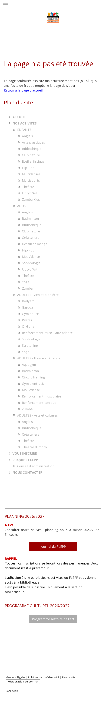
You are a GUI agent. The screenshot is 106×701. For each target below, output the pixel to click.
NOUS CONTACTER (27, 472)
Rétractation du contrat (23, 681)
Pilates (27, 320)
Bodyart (28, 301)
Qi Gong (28, 326)
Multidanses (31, 174)
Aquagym (29, 364)
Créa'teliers (30, 237)
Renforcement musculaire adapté (47, 333)
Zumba (27, 288)
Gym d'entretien (34, 383)
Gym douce (30, 314)
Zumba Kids (31, 199)
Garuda (27, 307)
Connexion (12, 691)
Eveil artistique (33, 161)
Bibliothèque (31, 149)
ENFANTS (24, 130)
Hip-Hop (28, 168)
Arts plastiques (33, 142)
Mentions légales (15, 677)
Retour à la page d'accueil (23, 90)
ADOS (21, 206)
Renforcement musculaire (41, 396)
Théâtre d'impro (34, 447)
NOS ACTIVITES (24, 123)
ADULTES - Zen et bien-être (38, 295)
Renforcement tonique (39, 402)
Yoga (25, 282)
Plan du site (68, 677)
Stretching (30, 345)
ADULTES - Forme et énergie (38, 358)
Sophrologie (31, 263)
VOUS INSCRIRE (24, 453)
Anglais (27, 136)
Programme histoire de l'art (53, 619)
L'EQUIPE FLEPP (25, 460)
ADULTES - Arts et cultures (37, 415)
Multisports (31, 180)
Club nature (31, 155)
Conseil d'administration (35, 466)
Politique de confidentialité (43, 677)
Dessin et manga (34, 244)
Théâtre (28, 187)
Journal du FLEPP (53, 546)
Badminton (30, 218)
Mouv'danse (31, 256)
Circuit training (33, 377)
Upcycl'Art (30, 193)
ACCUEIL (19, 117)
